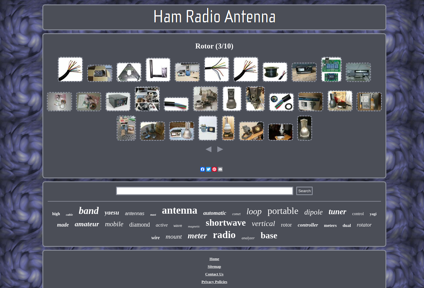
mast (153, 214)
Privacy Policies (214, 281)
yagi (373, 214)
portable (283, 210)
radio (224, 234)
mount (174, 236)
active (162, 225)
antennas (134, 213)
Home (214, 259)
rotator (364, 225)
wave (178, 226)
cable (69, 214)
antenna (180, 210)
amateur (87, 224)
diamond (139, 224)
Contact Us (214, 274)
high (56, 214)
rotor (286, 225)
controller (308, 225)
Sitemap (214, 266)
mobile (114, 224)
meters (330, 225)
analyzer (248, 238)
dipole (313, 212)
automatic (214, 213)
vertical (263, 223)
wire (155, 237)
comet (236, 214)
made (63, 225)
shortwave (226, 222)
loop (254, 211)
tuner (337, 211)
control (358, 214)
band (89, 210)
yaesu (112, 212)
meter (197, 235)
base (269, 235)
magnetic (194, 226)
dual (347, 225)
